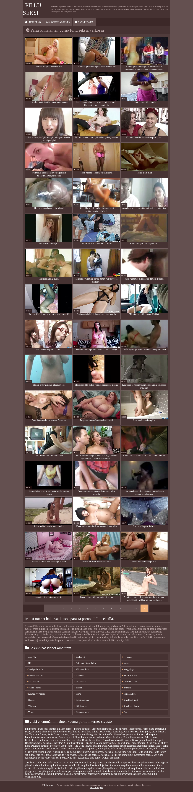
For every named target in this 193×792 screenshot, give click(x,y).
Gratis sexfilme (111, 757)
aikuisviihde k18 (82, 762)
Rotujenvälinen (82, 700)
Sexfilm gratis (100, 745)
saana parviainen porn (73, 771)
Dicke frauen (158, 731)
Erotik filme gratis (155, 740)
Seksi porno (151, 737)
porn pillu (42, 771)
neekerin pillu (75, 768)
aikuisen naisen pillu (63, 762)
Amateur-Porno (58, 757)
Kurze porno (138, 740)
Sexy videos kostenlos (111, 731)
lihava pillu (50, 765)
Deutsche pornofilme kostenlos (65, 740)
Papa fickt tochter (47, 728)
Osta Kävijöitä (96, 787)
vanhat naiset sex (89, 774)
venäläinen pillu (33, 776)
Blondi (78, 688)
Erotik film (67, 745)
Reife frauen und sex (58, 734)
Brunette (126, 688)
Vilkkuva (31, 706)
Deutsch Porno (120, 728)
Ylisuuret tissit (82, 669)
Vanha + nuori (34, 688)
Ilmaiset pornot (65, 728)
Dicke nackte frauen (56, 748)
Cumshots (127, 657)
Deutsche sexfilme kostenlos (45, 745)
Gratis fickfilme (114, 737)
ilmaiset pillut (153, 762)
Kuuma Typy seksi (36, 694)
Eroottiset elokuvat (101, 728)
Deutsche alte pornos (88, 755)
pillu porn (113, 768)
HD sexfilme (122, 743)
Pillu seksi (49, 785)
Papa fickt (90, 743)
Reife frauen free (145, 745)
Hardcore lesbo (82, 712)
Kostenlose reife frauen (36, 740)
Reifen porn (83, 752)
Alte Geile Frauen (83, 745)
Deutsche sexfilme (91, 740)
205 (135, 608)
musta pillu (30, 768)
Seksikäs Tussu (129, 675)
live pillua (110, 765)
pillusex (138, 768)
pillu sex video (126, 768)
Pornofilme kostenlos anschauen (41, 737)
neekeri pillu (61, 768)
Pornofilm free (138, 743)
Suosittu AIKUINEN (58, 22)
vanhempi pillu (149, 774)
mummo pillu (122, 765)
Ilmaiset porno (130, 748)
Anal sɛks (58, 752)
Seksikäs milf (33, 681)
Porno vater (44, 757)
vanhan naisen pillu (46, 774)
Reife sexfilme (145, 752)
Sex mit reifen (106, 734)
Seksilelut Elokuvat (131, 706)
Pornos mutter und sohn (93, 737)
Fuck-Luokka (84, 22)
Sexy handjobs (129, 694)
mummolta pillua (153, 765)
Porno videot (145, 748)
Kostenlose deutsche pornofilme (116, 755)
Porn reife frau (43, 755)
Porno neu (128, 731)
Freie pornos (135, 728)
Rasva (78, 694)
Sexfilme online (90, 731)
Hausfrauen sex (33, 743)
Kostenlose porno (143, 755)
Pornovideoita (75, 748)
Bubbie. (31, 700)
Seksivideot (31, 752)
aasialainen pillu (33, 762)
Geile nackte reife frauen (63, 755)
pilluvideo (148, 768)
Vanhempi (80, 657)
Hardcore (79, 675)
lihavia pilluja (97, 765)
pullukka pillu (54, 771)
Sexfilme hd (74, 731)
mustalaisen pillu (45, 768)
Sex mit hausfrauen (73, 743)
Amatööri (32, 657)
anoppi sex (126, 762)
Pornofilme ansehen (133, 737)
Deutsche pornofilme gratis (84, 734)
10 (120, 608)
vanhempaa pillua (132, 774)
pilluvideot (159, 768)
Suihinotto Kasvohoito (85, 663)
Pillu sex (72, 757)
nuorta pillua (88, 768)
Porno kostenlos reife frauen (117, 740)
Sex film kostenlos (57, 731)
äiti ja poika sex (99, 762)
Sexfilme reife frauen (35, 734)
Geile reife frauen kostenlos (122, 745)
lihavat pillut (83, 765)
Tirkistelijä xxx (129, 681)
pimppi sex (30, 771)
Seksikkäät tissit (130, 700)
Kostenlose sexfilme (52, 743)
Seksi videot (153, 743)
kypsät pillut (37, 765)
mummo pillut (137, 765)
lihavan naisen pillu (66, 765)
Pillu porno (31, 728)
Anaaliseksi (80, 681)
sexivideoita (100, 771)
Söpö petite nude (35, 669)
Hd (29, 663)
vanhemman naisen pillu (110, 774)
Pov (124, 712)
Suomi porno (45, 752)
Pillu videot (116, 748)
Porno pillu (103, 748)
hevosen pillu (139, 762)
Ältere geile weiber (105, 743)
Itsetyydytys (128, 669)
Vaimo (30, 712)
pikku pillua (102, 768)
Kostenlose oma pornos (90, 757)
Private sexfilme (82, 728)
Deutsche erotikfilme (69, 737)
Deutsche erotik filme (36, 731)
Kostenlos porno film (115, 752)
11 (128, 608)
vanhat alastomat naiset (68, 774)
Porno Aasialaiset (35, 675)
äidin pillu (47, 762)
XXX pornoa (37, 748)
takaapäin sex (113, 771)
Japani (125, 663)
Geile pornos (96, 752)
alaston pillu (114, 762)
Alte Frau (131, 752)
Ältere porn (151, 734)
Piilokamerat (81, 706)
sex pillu (88, 771)
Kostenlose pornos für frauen (129, 734)
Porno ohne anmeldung (154, 728)
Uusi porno (33, 22)
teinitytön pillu (128, 771)
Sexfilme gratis (142, 731)
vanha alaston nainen (146, 771)
